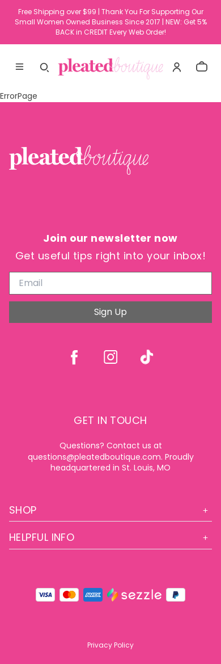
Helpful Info (110, 537)
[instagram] (110, 357)
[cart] (202, 67)
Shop (110, 509)
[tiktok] (146, 357)
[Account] (177, 67)
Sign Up (110, 311)
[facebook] (74, 357)
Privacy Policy (110, 645)
